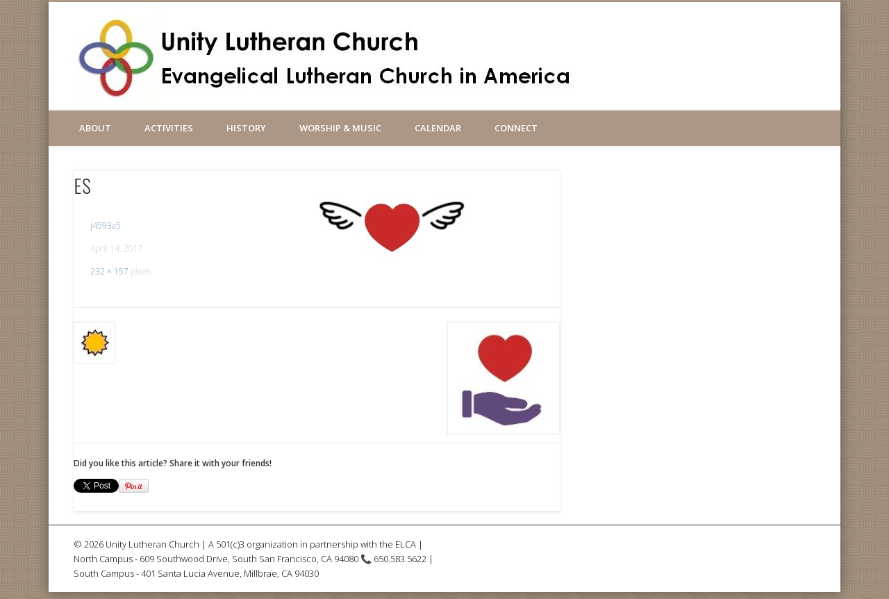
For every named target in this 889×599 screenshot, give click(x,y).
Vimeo (642, 48)
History (246, 128)
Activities (168, 128)
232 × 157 (109, 271)
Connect (516, 128)
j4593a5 (105, 225)
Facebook (612, 48)
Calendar (438, 128)
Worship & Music (340, 128)
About (95, 128)
